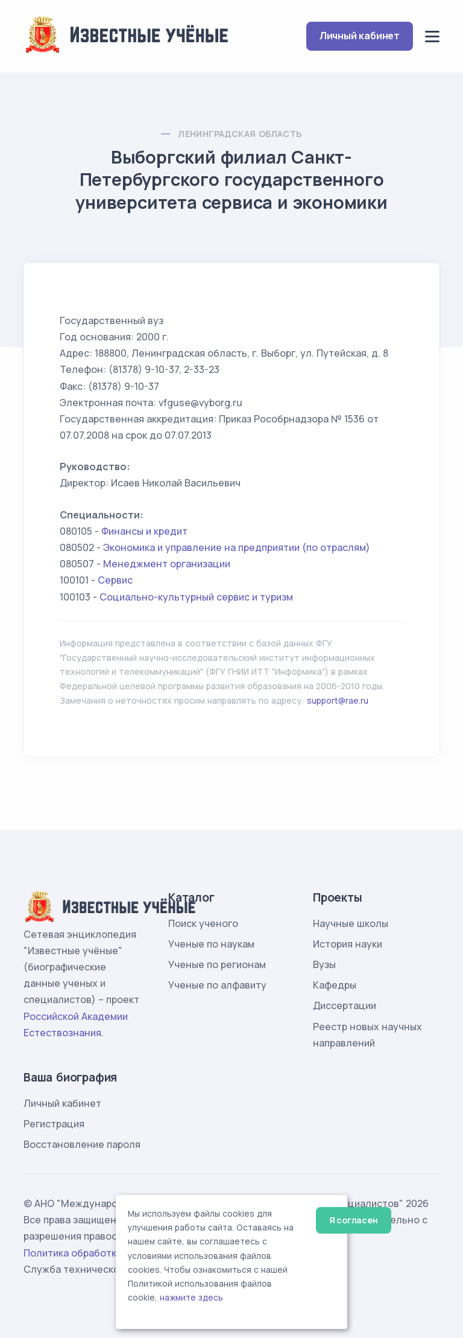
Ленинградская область (239, 133)
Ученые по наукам (211, 944)
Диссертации (344, 1005)
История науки (347, 944)
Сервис (115, 580)
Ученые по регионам (217, 964)
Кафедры (334, 985)
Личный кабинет (360, 35)
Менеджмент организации (166, 563)
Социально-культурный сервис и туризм (196, 597)
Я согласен (353, 1220)
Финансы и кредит (144, 531)
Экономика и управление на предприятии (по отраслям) (236, 547)
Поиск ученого (203, 923)
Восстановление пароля (82, 1144)
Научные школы (350, 923)
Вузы (324, 964)
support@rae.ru (337, 700)
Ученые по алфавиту (217, 985)
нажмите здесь (191, 1297)
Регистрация (54, 1123)
